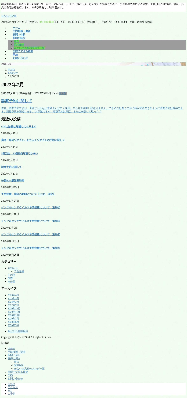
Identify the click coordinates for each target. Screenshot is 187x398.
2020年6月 (13, 322)
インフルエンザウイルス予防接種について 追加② (30, 234)
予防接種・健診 (16, 351)
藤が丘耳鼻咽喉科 (18, 331)
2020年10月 (14, 315)
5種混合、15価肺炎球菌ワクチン (19, 153)
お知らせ (13, 268)
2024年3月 (13, 301)
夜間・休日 (14, 355)
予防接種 (19, 271)
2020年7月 (13, 318)
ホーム (11, 348)
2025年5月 (13, 298)
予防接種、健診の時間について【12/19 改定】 (28, 194)
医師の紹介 (14, 358)
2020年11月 (14, 312)
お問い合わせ (15, 378)
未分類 (63, 93)
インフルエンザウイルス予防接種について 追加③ (30, 221)
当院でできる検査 (18, 372)
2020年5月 (13, 325)
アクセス (13, 387)
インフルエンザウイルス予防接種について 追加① (30, 248)
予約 (10, 375)
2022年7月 (13, 305)
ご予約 (11, 393)
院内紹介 (19, 44)
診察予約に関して (16, 101)
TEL (10, 390)
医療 (10, 278)
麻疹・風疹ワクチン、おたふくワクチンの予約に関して (33, 140)
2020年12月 (14, 308)
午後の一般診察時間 (12, 180)
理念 (16, 41)
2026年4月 (13, 295)
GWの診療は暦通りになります (18, 126)
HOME (11, 384)
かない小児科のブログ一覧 (29, 48)
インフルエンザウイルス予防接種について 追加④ (30, 207)
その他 (11, 274)
